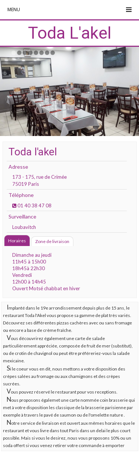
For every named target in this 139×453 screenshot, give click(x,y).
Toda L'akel (69, 33)
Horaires (17, 240)
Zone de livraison (52, 241)
